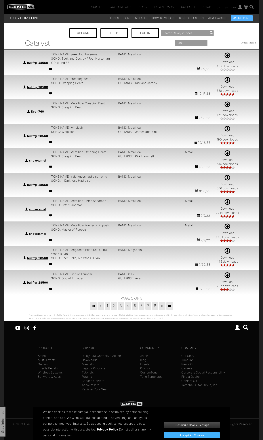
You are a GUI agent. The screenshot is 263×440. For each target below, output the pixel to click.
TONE (25, 18)
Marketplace (242, 18)
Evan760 (37, 111)
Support (188, 7)
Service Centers (93, 381)
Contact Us (189, 381)
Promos (145, 368)
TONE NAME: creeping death (71, 79)
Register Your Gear (95, 389)
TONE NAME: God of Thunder (71, 274)
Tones (114, 18)
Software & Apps (49, 376)
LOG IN (145, 33)
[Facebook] (34, 327)
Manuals (88, 364)
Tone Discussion (191, 18)
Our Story (188, 356)
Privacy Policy (107, 429)
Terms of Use (20, 424)
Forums (87, 376)
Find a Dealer (190, 376)
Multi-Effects (47, 360)
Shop (207, 7)
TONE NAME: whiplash (67, 127)
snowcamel (37, 160)
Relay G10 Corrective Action (101, 356)
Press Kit (187, 364)
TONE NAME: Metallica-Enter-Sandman (78, 201)
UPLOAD (83, 33)
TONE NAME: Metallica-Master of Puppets (80, 225)
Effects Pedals (48, 368)
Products (94, 7)
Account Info (90, 385)
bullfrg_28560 (37, 63)
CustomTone (120, 7)
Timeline (187, 360)
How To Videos (163, 18)
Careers (187, 368)
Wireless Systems (50, 372)
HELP (114, 33)
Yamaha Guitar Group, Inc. (199, 385)
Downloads (164, 7)
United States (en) (227, 7)
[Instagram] (26, 327)
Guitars (43, 364)
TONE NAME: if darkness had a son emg (79, 176)
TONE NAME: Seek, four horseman (75, 54)
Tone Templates (135, 18)
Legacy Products (93, 368)
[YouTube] (17, 327)
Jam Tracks (216, 18)
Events (144, 364)
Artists (144, 356)
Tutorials (88, 372)
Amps (42, 356)
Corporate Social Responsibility (203, 372)
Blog (143, 7)
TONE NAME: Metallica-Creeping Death (78, 103)
